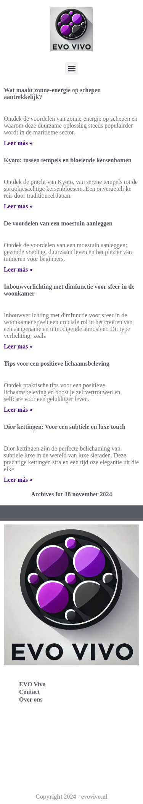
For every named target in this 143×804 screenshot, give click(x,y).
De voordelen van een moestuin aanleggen (58, 223)
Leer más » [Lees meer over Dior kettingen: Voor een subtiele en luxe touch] (18, 479)
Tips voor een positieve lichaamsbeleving (56, 363)
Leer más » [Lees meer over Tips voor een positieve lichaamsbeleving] (18, 409)
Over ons (30, 699)
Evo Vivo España (33, 743)
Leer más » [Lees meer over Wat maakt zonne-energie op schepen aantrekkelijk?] (18, 143)
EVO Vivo (32, 684)
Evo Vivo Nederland (37, 760)
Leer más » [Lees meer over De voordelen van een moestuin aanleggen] (18, 269)
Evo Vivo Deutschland (40, 727)
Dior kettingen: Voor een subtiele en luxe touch (64, 427)
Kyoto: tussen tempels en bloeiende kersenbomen (68, 160)
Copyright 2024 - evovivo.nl (71, 796)
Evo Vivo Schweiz (34, 777)
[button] (71, 68)
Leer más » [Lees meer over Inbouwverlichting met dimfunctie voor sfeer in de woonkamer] (18, 346)
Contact (29, 692)
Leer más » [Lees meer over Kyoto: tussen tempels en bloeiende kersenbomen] (18, 206)
